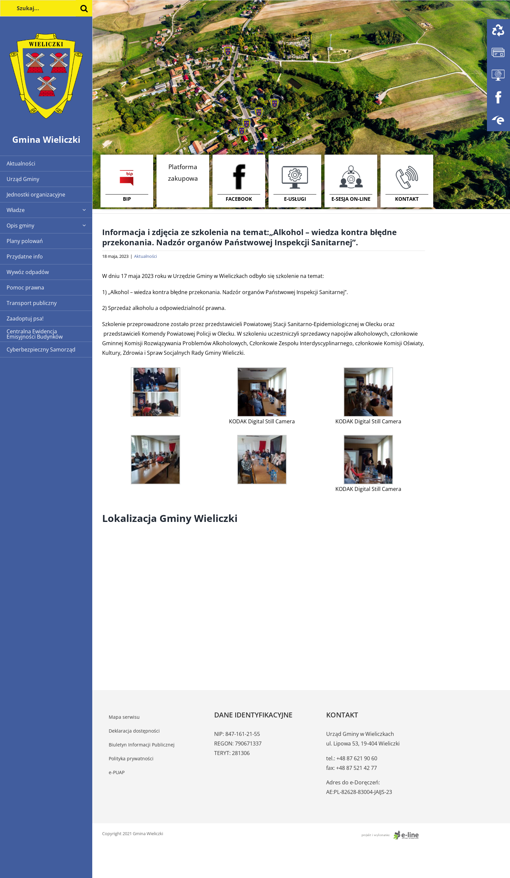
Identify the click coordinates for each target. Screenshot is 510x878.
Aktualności (145, 256)
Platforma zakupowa (183, 172)
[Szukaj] (84, 8)
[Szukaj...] (46, 8)
